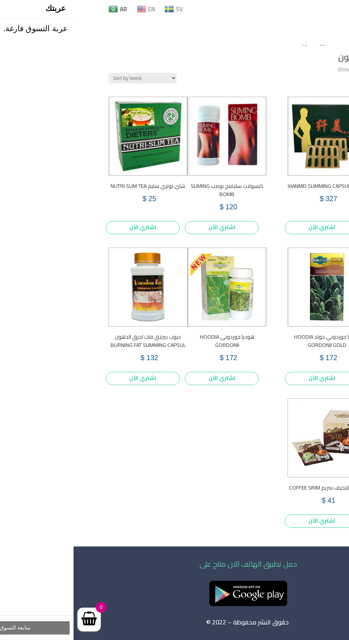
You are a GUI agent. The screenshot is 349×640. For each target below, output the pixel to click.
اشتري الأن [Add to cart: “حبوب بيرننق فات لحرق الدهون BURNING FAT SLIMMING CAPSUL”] (69, 378)
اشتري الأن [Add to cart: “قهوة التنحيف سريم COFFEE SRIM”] (248, 521)
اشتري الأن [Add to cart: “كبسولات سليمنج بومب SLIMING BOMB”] (148, 227)
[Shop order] (69, 78)
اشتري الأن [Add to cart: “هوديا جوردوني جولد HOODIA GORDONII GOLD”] (248, 378)
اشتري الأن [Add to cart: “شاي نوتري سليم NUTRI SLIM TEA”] (69, 227)
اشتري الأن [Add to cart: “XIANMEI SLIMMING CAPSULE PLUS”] (248, 227)
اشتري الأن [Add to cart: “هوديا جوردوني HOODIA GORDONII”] (148, 378)
